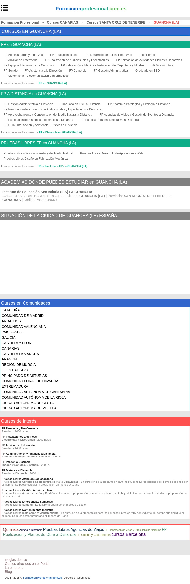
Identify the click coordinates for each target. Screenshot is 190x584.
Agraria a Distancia (30, 529)
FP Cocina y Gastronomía (93, 535)
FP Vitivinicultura (162, 65)
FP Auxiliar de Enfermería (21, 60)
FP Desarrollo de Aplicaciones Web (109, 55)
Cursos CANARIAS (62, 22)
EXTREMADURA (15, 386)
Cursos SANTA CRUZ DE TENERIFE (115, 22)
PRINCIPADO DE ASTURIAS (24, 376)
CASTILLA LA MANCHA (20, 354)
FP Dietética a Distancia (17, 470)
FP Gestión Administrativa (111, 70)
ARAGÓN (9, 359)
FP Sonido (11, 70)
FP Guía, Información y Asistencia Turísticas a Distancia (40, 125)
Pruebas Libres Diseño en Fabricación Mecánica (36, 158)
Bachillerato (147, 55)
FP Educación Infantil (64, 55)
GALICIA (8, 337)
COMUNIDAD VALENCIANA (24, 327)
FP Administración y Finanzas (23, 55)
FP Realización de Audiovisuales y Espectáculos (77, 60)
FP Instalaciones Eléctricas (19, 436)
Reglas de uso (16, 560)
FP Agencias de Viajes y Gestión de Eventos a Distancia (136, 114)
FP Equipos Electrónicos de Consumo (29, 65)
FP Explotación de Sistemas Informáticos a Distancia (38, 120)
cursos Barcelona (128, 534)
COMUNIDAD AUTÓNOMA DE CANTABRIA (36, 392)
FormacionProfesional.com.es (42, 577)
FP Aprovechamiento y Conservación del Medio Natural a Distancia (48, 114)
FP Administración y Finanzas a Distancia (28, 453)
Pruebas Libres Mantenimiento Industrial (28, 509)
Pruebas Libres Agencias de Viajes (73, 529)
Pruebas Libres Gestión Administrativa (27, 490)
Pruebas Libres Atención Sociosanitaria (27, 478)
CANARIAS (11, 348)
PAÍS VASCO (12, 332)
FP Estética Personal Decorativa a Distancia (110, 120)
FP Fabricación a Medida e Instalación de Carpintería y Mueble (102, 65)
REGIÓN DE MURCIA (19, 365)
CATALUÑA (11, 310)
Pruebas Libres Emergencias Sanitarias (27, 501)
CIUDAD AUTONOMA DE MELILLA (29, 408)
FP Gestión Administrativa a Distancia (28, 104)
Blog (8, 572)
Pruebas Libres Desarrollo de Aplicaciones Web (111, 153)
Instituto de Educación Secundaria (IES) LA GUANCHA (47, 192)
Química (11, 529)
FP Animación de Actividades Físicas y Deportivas (149, 60)
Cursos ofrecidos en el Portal (27, 564)
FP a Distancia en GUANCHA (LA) (60, 132)
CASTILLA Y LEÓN (16, 343)
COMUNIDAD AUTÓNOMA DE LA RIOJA (34, 397)
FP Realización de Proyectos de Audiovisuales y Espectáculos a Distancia (52, 109)
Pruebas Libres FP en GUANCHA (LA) (63, 166)
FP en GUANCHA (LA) (21, 45)
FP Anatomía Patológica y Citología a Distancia (139, 104)
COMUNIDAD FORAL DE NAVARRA (30, 381)
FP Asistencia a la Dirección (43, 70)
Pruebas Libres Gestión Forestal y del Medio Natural (38, 153)
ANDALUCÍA (12, 321)
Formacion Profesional (20, 22)
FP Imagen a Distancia (16, 461)
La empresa (14, 568)
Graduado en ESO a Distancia (81, 104)
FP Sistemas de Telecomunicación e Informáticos (36, 75)
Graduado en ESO (147, 70)
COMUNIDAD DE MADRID (23, 316)
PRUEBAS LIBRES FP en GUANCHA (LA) (38, 143)
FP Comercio (77, 70)
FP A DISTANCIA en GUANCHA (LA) (33, 94)
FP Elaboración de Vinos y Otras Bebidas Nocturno (133, 530)
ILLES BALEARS (15, 370)
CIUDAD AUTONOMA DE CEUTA (28, 403)
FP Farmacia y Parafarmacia (20, 428)
